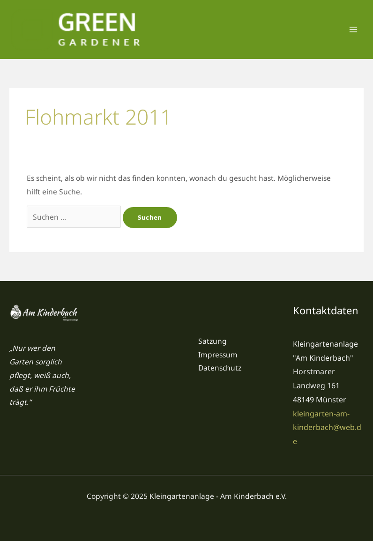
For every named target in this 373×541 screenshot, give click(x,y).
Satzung (212, 341)
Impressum (218, 354)
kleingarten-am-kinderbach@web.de (327, 427)
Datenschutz (219, 368)
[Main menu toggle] (353, 29)
